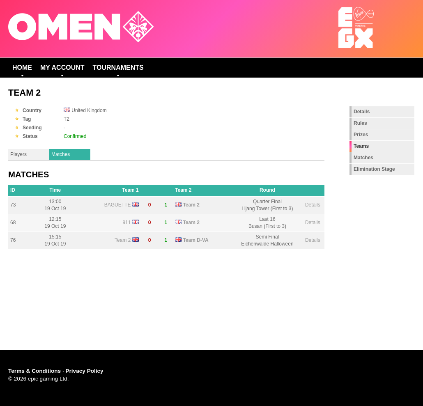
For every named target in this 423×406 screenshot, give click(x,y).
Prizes (361, 135)
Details (312, 205)
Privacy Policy (84, 371)
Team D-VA (195, 240)
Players (18, 154)
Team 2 (191, 205)
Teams (361, 146)
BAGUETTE (117, 205)
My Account (62, 67)
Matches (60, 154)
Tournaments (118, 67)
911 (126, 222)
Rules (360, 123)
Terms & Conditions (34, 371)
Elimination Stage (374, 169)
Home (22, 67)
